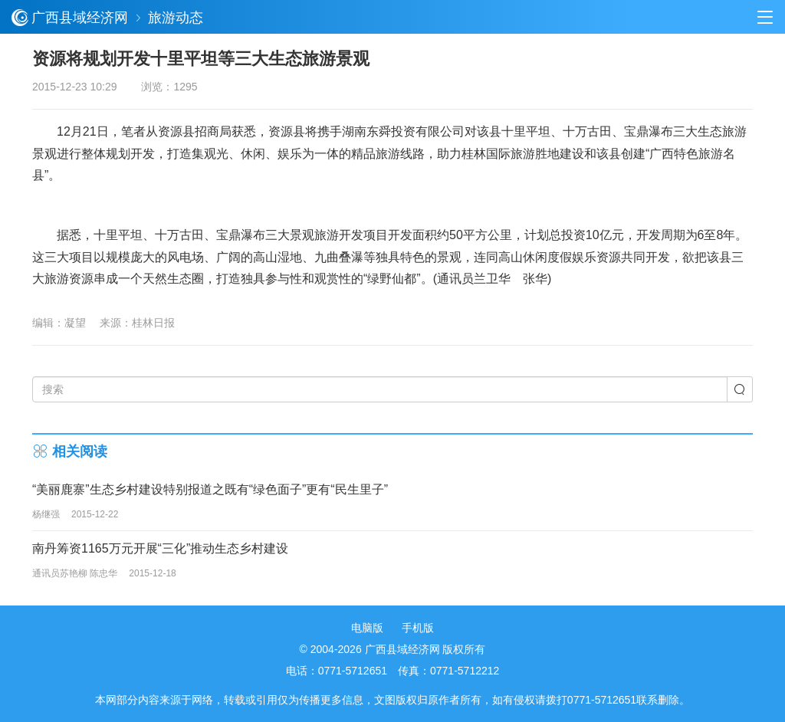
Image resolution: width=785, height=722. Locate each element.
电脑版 (367, 628)
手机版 (418, 628)
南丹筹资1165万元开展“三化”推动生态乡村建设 (160, 548)
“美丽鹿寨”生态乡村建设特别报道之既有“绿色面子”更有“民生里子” (210, 489)
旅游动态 (175, 17)
